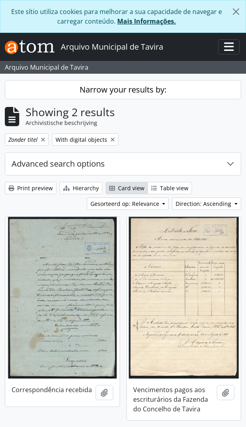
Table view (169, 188)
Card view (126, 188)
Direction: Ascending (204, 203)
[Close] (236, 11)
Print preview (30, 188)
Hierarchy (81, 188)
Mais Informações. (146, 21)
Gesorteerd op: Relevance (125, 203)
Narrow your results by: (123, 89)
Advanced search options (58, 163)
